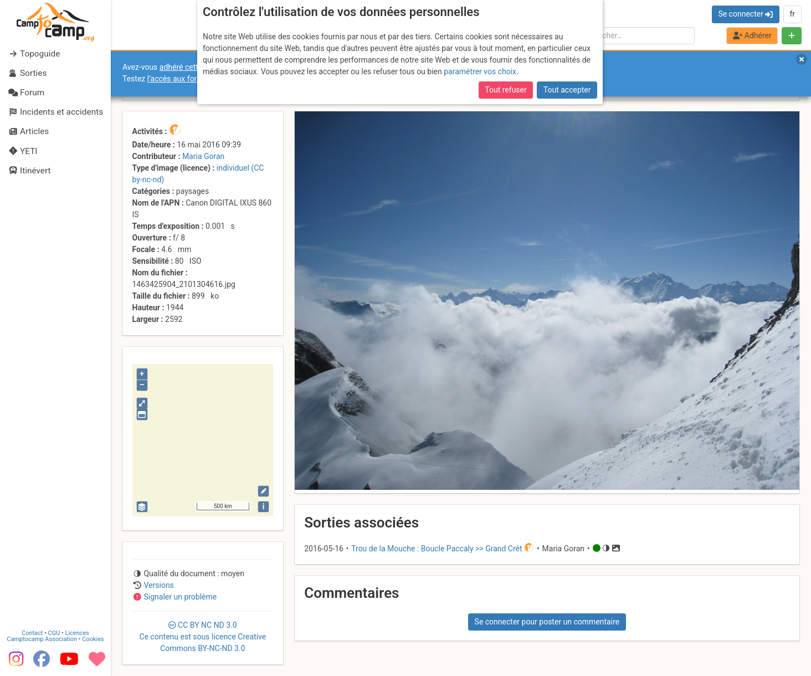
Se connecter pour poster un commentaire (547, 621)
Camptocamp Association (42, 639)
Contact (32, 633)
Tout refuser (505, 89)
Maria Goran (203, 156)
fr (792, 13)
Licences (77, 633)
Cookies (93, 639)
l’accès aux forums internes (194, 78)
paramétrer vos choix (480, 71)
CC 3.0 (203, 637)
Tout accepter (567, 89)
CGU (54, 633)
